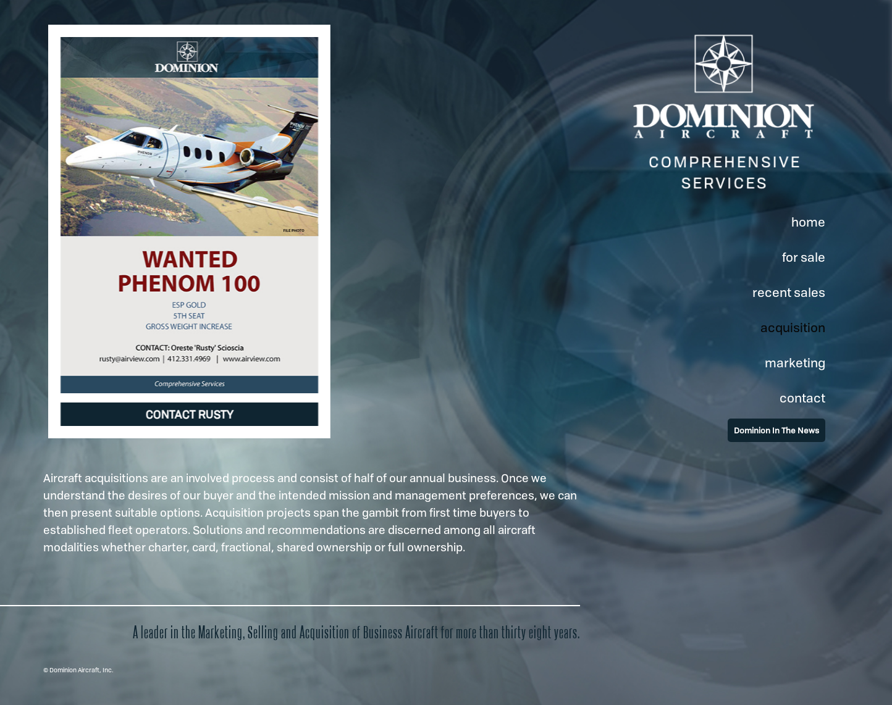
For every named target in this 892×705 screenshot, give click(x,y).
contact (802, 398)
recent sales (788, 292)
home (808, 222)
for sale (803, 257)
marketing (795, 362)
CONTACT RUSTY (190, 414)
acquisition (792, 327)
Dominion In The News (776, 430)
